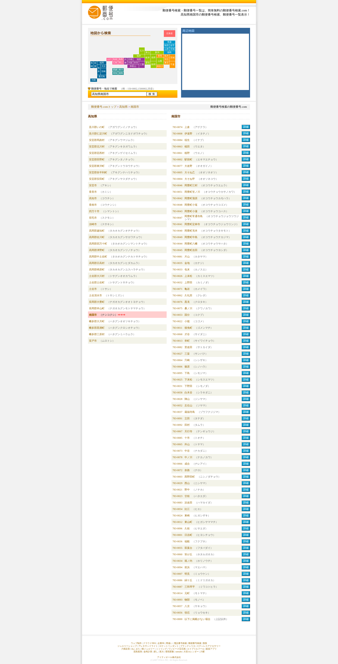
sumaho (178, 651)
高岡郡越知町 (97, 230)
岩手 (172, 45)
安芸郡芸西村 (97, 153)
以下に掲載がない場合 (197, 619)
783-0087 (177, 586)
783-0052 (177, 405)
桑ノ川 (188, 308)
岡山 (121, 63)
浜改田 (188, 502)
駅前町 (188, 159)
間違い (169, 643)
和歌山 (133, 66)
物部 (187, 599)
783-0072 (177, 470)
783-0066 (177, 463)
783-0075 (177, 308)
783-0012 (177, 522)
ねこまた (135, 649)
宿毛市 (93, 217)
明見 (187, 573)
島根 (115, 59)
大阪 (130, 63)
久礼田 (188, 295)
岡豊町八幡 (191, 243)
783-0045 (177, 250)
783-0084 (177, 140)
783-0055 (177, 547)
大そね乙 (190, 172)
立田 (187, 418)
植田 (187, 146)
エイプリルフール (195, 649)
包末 (187, 269)
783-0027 (177, 353)
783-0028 (177, 399)
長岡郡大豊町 (97, 301)
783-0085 (177, 437)
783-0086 (177, 580)
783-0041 (177, 224)
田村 (187, 424)
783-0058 (177, 392)
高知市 (93, 198)
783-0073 (177, 450)
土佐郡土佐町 (97, 282)
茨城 (172, 57)
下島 (187, 373)
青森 (169, 42)
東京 (166, 63)
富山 (148, 52)
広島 (115, 63)
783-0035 (177, 263)
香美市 (93, 191)
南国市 (135, 106)
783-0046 (177, 185)
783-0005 (177, 172)
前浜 (187, 567)
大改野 (188, 165)
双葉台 (188, 547)
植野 (187, 153)
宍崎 (187, 360)
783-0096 (177, 528)
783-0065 (177, 444)
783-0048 (177, 204)
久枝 (187, 528)
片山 (187, 256)
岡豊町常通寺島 (194, 216)
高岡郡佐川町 (97, 237)
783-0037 (177, 411)
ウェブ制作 (136, 643)
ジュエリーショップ (127, 646)
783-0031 (177, 386)
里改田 (188, 347)
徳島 (121, 73)
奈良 (136, 63)
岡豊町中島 (191, 237)
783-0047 (177, 217)
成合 (187, 463)
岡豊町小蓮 (191, 211)
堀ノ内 (188, 560)
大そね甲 (190, 178)
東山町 (188, 522)
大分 (103, 66)
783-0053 (177, 314)
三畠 (187, 353)
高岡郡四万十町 (98, 243)
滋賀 (139, 59)
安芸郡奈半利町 (98, 172)
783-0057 (177, 606)
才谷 (187, 334)
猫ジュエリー (148, 649)
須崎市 (93, 224)
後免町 (188, 327)
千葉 (172, 64)
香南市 (93, 204)
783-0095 (177, 373)
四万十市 (94, 211)
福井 (139, 56)
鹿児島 (102, 76)
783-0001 (177, 534)
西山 (187, 483)
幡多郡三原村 (97, 334)
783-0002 (177, 159)
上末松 (188, 276)
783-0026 (177, 276)
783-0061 (177, 153)
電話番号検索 (180, 643)
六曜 (202, 651)
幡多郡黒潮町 (97, 327)
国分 (187, 314)
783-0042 (177, 198)
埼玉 (166, 59)
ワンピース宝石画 (177, 649)
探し (156, 651)
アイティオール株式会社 (169, 657)
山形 (166, 49)
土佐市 (93, 288)
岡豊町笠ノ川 (192, 191)
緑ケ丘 (188, 580)
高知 (115, 73)
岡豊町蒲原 (191, 198)
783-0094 (177, 567)
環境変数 (169, 651)
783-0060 (177, 554)
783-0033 (177, 269)
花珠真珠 (137, 651)
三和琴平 (190, 586)
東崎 (187, 515)
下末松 (188, 379)
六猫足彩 (125, 649)
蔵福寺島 (190, 411)
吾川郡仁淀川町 (98, 133)
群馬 (160, 56)
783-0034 (177, 560)
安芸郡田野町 (97, 159)
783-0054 (177, 509)
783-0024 (177, 515)
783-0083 (177, 502)
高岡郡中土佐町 (98, 256)
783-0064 (177, 360)
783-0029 (177, 483)
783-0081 (177, 256)
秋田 (166, 45)
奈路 (187, 470)
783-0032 (177, 282)
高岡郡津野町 (97, 250)
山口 (109, 59)
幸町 (187, 340)
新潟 (157, 52)
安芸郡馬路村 (97, 140)
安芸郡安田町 (97, 178)
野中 (187, 489)
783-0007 (177, 573)
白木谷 (188, 392)
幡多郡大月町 (97, 321)
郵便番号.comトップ (103, 106)
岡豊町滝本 (191, 230)
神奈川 (160, 66)
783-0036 (177, 541)
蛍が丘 (188, 554)
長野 (153, 57)
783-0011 (177, 327)
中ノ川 (188, 457)
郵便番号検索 (194, 643)
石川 (142, 50)
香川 (121, 69)
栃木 (166, 56)
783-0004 (177, 178)
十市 (187, 437)
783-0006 (177, 366)
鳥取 (121, 59)
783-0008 (177, 133)
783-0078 (177, 457)
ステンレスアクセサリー (209, 646)
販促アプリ (211, 649)
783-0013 (177, 340)
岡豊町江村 (191, 185)
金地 (187, 263)
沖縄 (93, 80)
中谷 (187, 450)
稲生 (187, 140)
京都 (130, 59)
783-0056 (177, 612)
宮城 (172, 49)
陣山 (187, 399)
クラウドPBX (149, 643)
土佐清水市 (95, 295)
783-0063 (177, 146)
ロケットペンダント (169, 646)
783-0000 (177, 619)
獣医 (205, 643)
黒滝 (187, 301)
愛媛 (115, 69)
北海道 (169, 33)
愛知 (148, 63)
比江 (187, 509)
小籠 (187, 321)
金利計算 (148, 651)
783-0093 (177, 599)
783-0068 (177, 334)
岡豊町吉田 (191, 250)
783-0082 (177, 347)
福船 (187, 541)
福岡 (102, 63)
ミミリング (161, 649)
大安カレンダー (191, 651)
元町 (187, 593)
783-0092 (177, 424)
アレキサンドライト (148, 646)
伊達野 (188, 133)
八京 (187, 606)
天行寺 (188, 431)
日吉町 (188, 534)
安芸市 (93, 185)
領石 (187, 612)
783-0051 (177, 191)
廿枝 (187, 496)
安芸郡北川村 (97, 146)
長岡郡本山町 (97, 308)
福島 (169, 52)
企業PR (161, 643)
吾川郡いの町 (97, 127)
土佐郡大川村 (97, 276)
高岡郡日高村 (97, 263)
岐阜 (148, 57)
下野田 (188, 386)
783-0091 (177, 418)
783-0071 (177, 288)
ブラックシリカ (187, 646)
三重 (142, 64)
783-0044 (177, 243)
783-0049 (177, 237)
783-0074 (177, 127)
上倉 (187, 127)
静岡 (153, 64)
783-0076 (177, 301)
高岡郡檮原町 (97, 269)
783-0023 (177, 496)
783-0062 (177, 295)
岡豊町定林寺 (192, 224)
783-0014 (177, 593)
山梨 (160, 61)
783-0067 (177, 431)
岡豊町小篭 (191, 204)
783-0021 (177, 489)
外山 (187, 444)
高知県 (123, 106)
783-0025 (177, 379)
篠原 (187, 366)
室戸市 (93, 340)
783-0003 (177, 476)
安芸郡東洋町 (97, 165)
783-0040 (177, 230)
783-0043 (177, 211)
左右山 (188, 405)
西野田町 (190, 476)
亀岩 (187, 288)
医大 (162, 651)
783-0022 (177, 321)
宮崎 (103, 71)
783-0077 (177, 165)
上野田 (188, 282)
